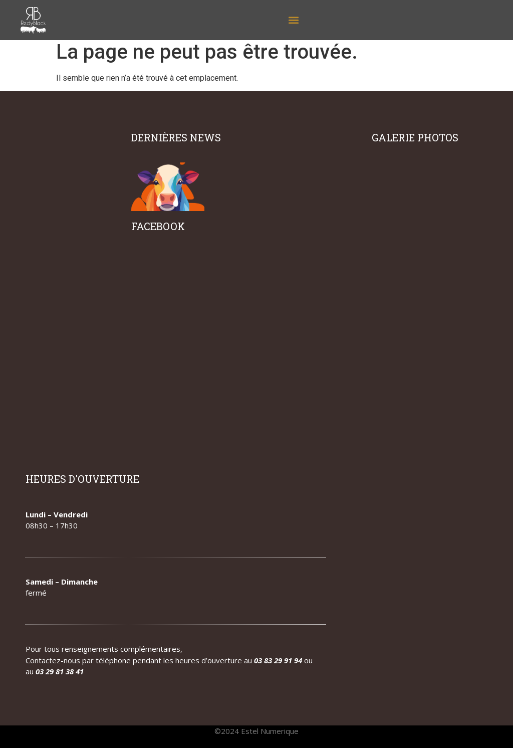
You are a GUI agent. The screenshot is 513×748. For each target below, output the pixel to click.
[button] (293, 20)
